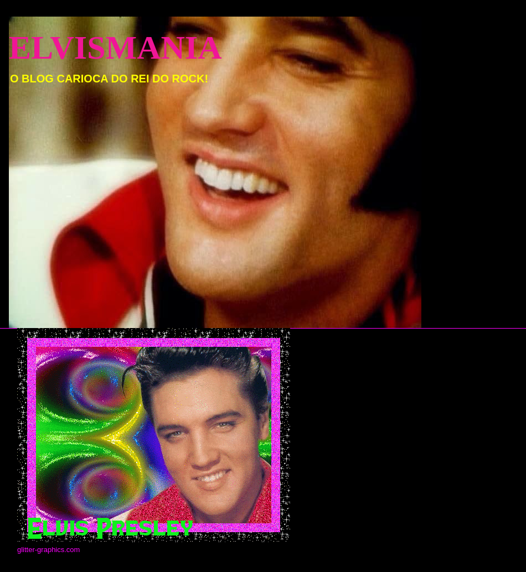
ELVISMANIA (115, 47)
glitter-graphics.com (48, 549)
